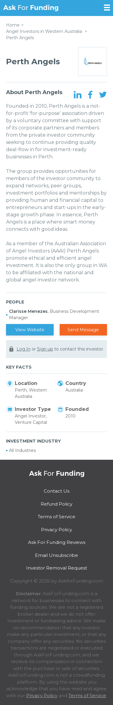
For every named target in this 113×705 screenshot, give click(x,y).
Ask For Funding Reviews (56, 542)
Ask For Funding (30, 8)
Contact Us (56, 491)
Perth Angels (20, 37)
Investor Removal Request (56, 568)
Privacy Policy (56, 529)
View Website (29, 329)
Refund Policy (56, 504)
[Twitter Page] (103, 95)
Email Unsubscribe (56, 555)
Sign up (45, 349)
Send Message (83, 329)
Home (13, 25)
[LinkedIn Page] (78, 95)
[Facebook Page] (90, 95)
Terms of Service (56, 516)
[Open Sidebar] (107, 8)
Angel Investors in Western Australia (44, 31)
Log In (23, 349)
